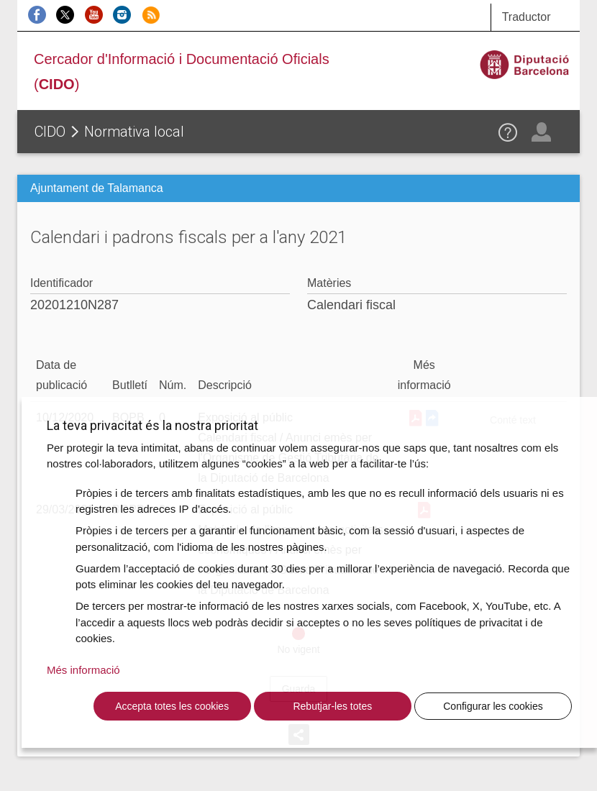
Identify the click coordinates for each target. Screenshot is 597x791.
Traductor (526, 17)
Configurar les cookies (493, 706)
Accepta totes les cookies (172, 706)
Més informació (83, 670)
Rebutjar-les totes (332, 706)
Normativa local (134, 131)
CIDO (50, 131)
